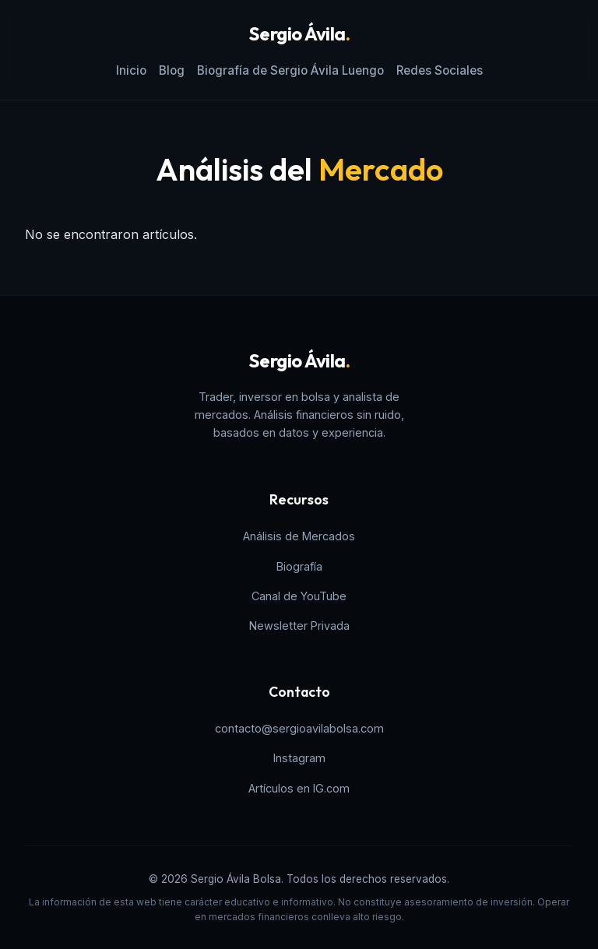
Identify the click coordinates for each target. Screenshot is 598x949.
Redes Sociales (439, 70)
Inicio (131, 70)
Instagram (299, 757)
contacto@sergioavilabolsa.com (299, 728)
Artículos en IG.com (299, 788)
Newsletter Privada (299, 625)
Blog (172, 70)
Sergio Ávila (299, 33)
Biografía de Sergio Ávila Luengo (290, 70)
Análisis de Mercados (299, 536)
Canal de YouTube (299, 596)
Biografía (299, 566)
